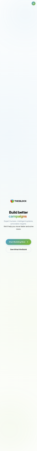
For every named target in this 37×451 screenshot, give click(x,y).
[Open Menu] (33, 3)
